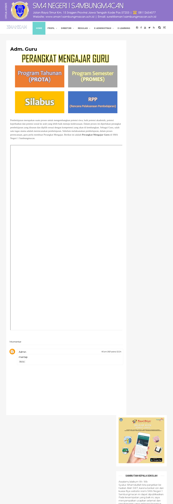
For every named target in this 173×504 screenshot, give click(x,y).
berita (121, 291)
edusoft (133, 291)
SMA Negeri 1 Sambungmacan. (42, 500)
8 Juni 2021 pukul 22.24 (93, 360)
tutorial (148, 297)
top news (134, 297)
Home (44, 27)
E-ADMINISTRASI (107, 27)
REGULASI (88, 27)
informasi (147, 291)
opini (120, 297)
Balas (25, 370)
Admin (25, 360)
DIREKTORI (71, 27)
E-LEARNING (17, 40)
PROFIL (56, 27)
